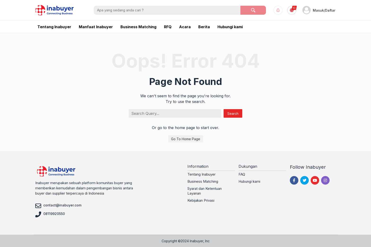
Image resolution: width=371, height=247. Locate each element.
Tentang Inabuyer (201, 174)
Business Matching (202, 181)
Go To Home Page (185, 139)
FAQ (241, 174)
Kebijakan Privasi (200, 200)
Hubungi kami (249, 181)
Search (232, 114)
